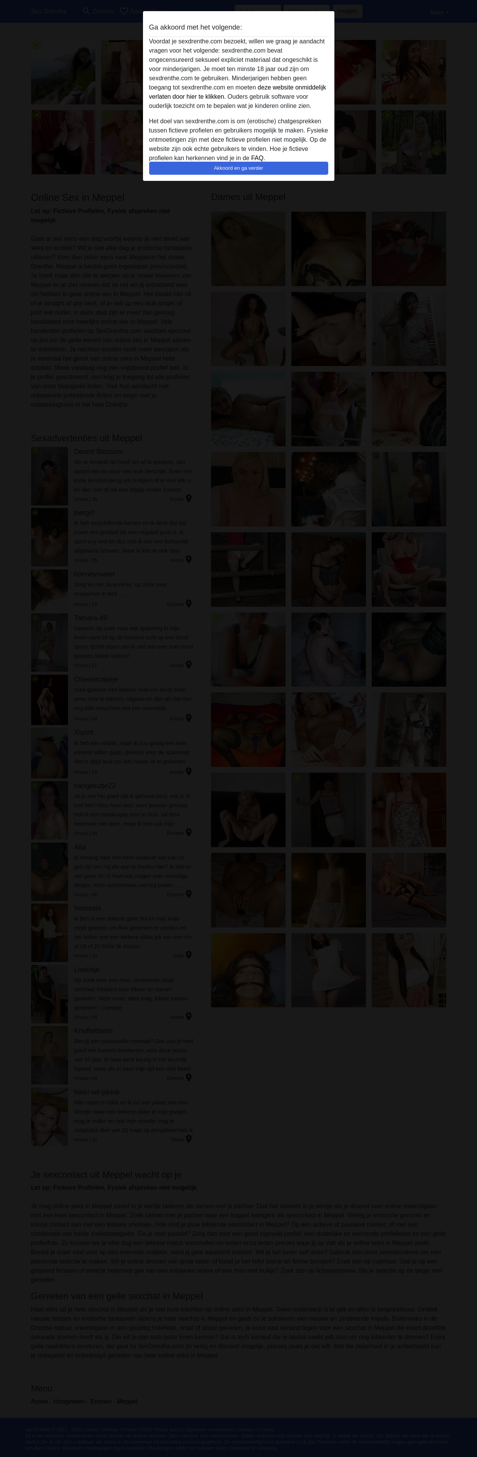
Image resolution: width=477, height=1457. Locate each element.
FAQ (257, 158)
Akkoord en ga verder (238, 168)
